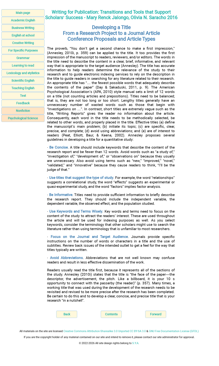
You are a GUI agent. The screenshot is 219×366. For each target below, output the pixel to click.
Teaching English (22, 88)
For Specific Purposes (23, 50)
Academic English (23, 20)
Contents (111, 314)
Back (66, 314)
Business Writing (23, 28)
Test (23, 95)
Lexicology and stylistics (23, 73)
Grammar (22, 58)
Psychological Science (23, 118)
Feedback (23, 103)
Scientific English (22, 80)
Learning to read (23, 65)
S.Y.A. (135, 343)
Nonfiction (23, 110)
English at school (23, 35)
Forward (155, 314)
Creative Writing (23, 43)
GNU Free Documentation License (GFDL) (174, 331)
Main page (23, 13)
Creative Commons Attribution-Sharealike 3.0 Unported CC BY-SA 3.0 (104, 331)
